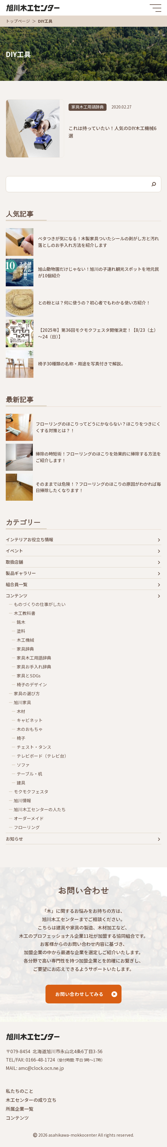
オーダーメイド (29, 818)
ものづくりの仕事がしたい (40, 604)
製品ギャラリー (21, 573)
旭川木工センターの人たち (40, 809)
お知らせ (14, 839)
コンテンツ (16, 596)
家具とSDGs (29, 676)
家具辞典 (25, 649)
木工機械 (25, 640)
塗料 (21, 631)
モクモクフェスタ (31, 791)
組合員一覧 (16, 584)
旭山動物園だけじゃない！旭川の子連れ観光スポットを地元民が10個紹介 (98, 272)
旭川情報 (22, 800)
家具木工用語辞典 (87, 107)
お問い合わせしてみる (79, 993)
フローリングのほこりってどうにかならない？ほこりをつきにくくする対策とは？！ (98, 427)
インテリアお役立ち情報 (29, 539)
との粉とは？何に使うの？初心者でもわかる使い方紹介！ (94, 303)
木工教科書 (24, 613)
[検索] (154, 184)
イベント (14, 551)
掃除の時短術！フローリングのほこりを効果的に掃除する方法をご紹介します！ (98, 457)
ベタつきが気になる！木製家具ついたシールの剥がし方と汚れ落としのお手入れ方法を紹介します (98, 241)
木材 (21, 711)
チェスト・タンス (34, 747)
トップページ (18, 21)
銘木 (21, 622)
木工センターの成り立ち (31, 1099)
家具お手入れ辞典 (34, 667)
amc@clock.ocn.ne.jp (41, 1067)
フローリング (27, 827)
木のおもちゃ (30, 729)
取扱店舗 (14, 562)
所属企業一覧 (19, 1108)
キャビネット (30, 720)
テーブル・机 (29, 774)
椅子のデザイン (32, 684)
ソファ (23, 765)
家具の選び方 (27, 693)
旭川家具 (22, 702)
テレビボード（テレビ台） (43, 756)
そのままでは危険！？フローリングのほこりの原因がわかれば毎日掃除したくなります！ (98, 487)
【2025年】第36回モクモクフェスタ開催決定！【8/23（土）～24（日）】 (98, 333)
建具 (21, 783)
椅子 (21, 738)
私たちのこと (19, 1090)
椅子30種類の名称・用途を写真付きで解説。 (81, 364)
